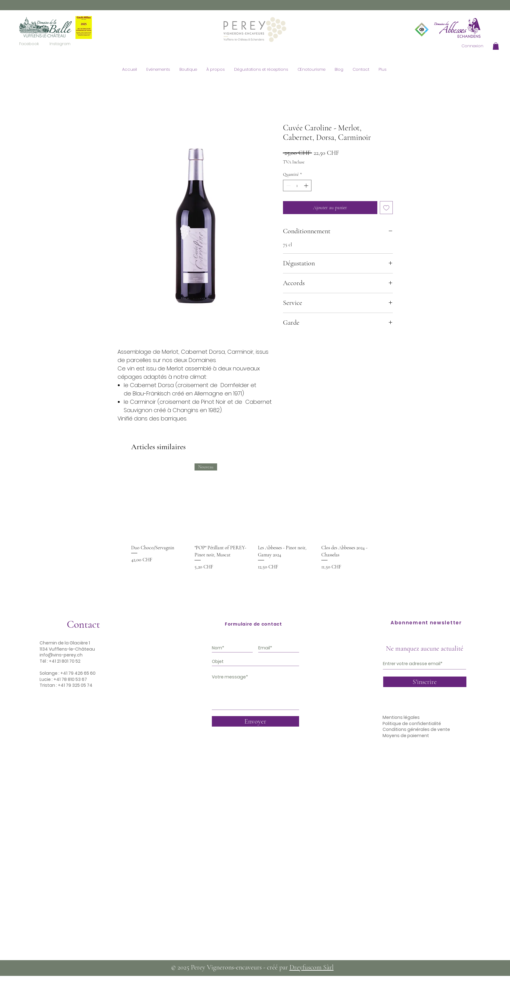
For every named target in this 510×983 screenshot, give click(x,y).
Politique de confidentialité (412, 723)
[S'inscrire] (424, 682)
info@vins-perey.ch (61, 655)
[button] (496, 46)
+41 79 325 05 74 (75, 685)
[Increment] (307, 185)
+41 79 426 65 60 (78, 673)
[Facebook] (29, 44)
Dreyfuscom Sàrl (311, 967)
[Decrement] (288, 185)
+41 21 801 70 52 (64, 661)
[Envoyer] (255, 721)
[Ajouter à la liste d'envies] (386, 207)
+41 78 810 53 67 (70, 679)
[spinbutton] (297, 185)
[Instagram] (60, 44)
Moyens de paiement (406, 735)
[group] (255, 524)
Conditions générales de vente (416, 729)
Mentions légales (401, 717)
